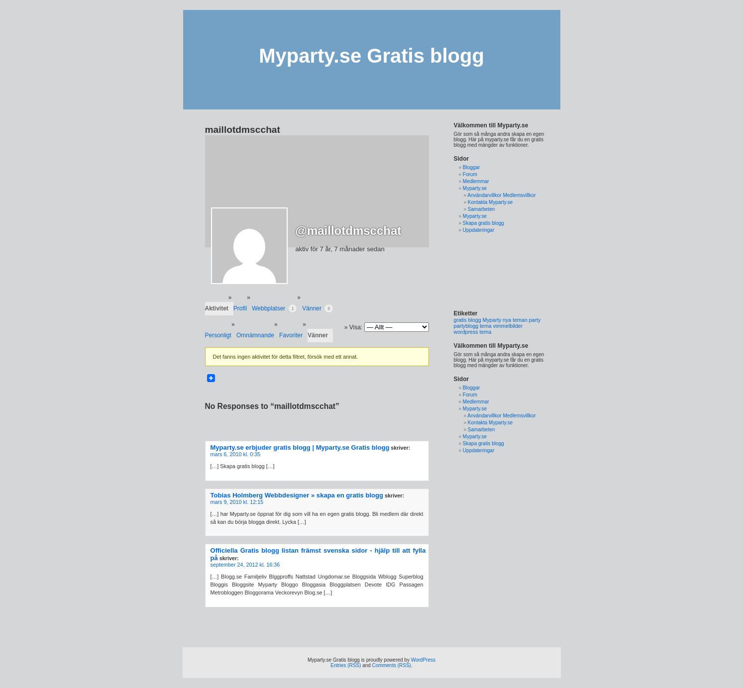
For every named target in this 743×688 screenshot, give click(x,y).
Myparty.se (475, 188)
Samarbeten (481, 209)
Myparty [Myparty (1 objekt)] (491, 320)
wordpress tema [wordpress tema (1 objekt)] (473, 332)
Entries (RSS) (345, 665)
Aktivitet (216, 308)
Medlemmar (476, 181)
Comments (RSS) (391, 665)
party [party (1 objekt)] (535, 320)
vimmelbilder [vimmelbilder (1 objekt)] (508, 326)
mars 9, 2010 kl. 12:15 (237, 502)
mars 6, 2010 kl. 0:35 (236, 454)
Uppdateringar (478, 230)
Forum (470, 174)
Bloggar (471, 167)
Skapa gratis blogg (483, 223)
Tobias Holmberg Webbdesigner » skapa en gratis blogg (297, 495)
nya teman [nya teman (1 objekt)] (515, 320)
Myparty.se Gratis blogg (371, 56)
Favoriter (291, 335)
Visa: (355, 327)
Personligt (218, 335)
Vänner (317, 308)
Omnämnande (255, 335)
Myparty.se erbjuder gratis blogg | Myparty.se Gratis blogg (300, 447)
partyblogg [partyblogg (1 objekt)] (466, 326)
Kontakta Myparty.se (490, 202)
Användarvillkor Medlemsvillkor (501, 195)
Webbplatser (274, 308)
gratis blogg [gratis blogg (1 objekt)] (467, 320)
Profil (240, 308)
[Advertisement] (485, 271)
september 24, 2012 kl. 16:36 (245, 565)
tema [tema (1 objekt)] (486, 326)
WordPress (423, 660)
